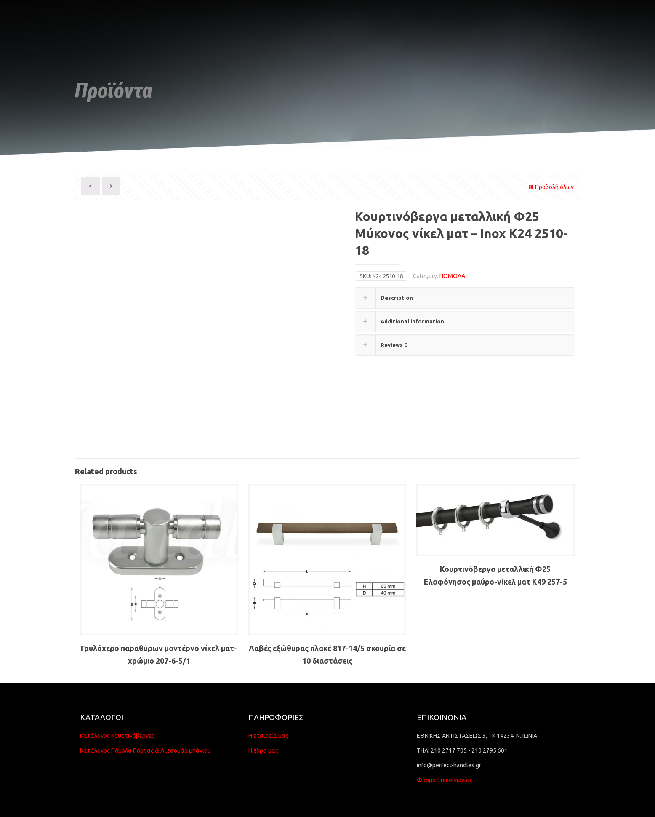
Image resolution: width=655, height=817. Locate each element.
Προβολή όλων (550, 187)
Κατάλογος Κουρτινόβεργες (117, 735)
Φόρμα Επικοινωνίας (445, 780)
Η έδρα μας (263, 750)
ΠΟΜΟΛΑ (452, 275)
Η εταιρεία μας (268, 735)
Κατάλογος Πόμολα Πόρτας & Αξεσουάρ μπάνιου (145, 750)
